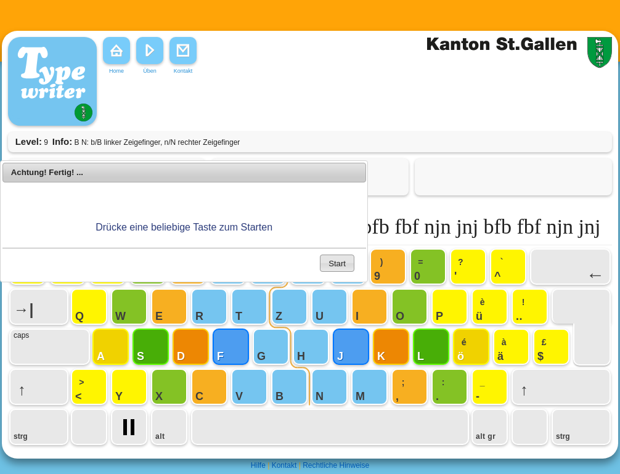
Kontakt (284, 465)
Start (337, 263)
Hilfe (258, 465)
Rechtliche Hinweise (336, 465)
